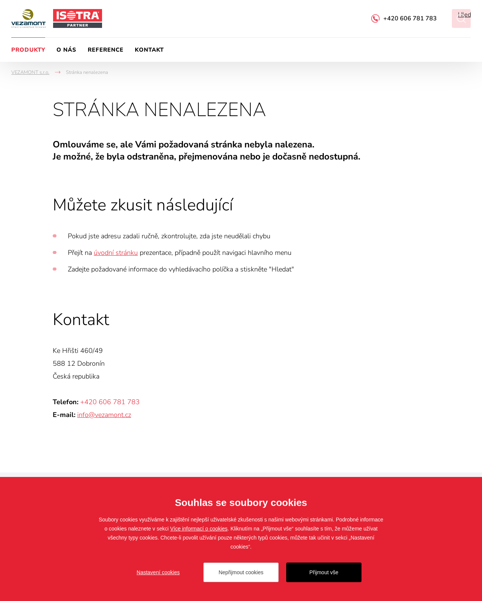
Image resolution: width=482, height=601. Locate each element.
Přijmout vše (323, 572)
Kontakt (149, 50)
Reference (106, 50)
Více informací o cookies (199, 529)
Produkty (28, 50)
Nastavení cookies (158, 572)
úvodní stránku (116, 252)
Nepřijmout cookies (240, 572)
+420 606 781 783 (410, 18)
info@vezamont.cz (104, 414)
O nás (66, 50)
